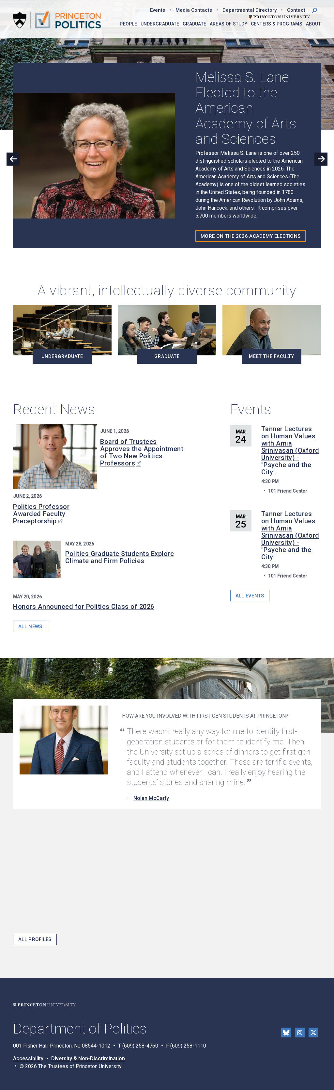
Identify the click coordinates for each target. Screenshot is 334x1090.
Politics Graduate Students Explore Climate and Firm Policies (119, 557)
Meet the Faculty (271, 356)
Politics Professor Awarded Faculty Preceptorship (41, 514)
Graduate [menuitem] (194, 23)
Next (320, 159)
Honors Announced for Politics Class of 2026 (83, 606)
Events (157, 10)
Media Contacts (193, 10)
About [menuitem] (313, 23)
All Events (249, 596)
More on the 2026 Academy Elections (250, 236)
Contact (296, 10)
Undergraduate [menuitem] (160, 23)
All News (30, 626)
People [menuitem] (128, 23)
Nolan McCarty (151, 798)
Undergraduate (62, 356)
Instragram (300, 1032)
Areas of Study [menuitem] (228, 23)
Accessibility (28, 1058)
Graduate (167, 356)
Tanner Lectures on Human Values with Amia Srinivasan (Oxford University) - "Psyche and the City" (290, 450)
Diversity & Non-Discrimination (88, 1058)
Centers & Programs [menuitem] (276, 23)
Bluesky (286, 1032)
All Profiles (35, 939)
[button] (314, 9)
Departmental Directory (249, 10)
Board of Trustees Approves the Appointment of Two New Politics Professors (141, 452)
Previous (13, 159)
